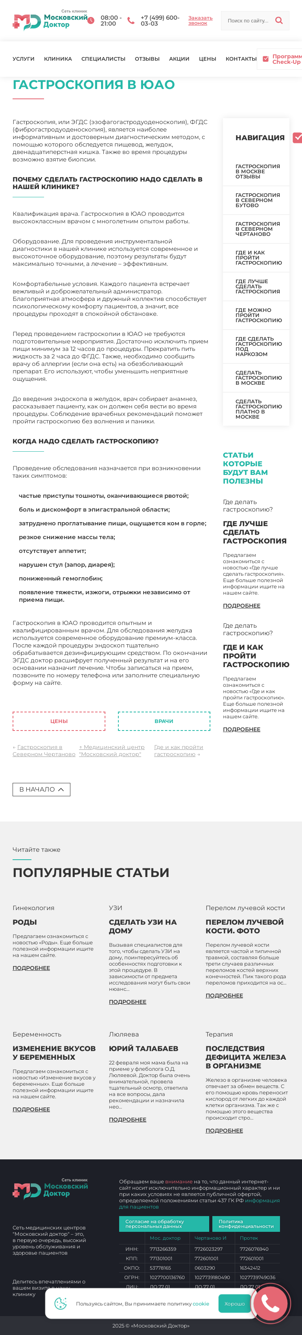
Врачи (164, 721)
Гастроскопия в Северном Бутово (258, 200)
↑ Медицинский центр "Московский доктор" (112, 751)
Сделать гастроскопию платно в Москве (259, 409)
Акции (179, 58)
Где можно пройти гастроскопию (259, 315)
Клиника (58, 58)
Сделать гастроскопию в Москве (259, 377)
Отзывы (147, 58)
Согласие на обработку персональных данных (154, 1223)
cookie (203, 1303)
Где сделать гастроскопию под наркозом (259, 346)
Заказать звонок (200, 20)
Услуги (24, 58)
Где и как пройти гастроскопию (178, 751)
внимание (179, 1181)
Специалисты (103, 58)
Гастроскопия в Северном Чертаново (44, 751)
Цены (207, 58)
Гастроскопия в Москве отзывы (258, 171)
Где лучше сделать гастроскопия (258, 286)
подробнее (241, 605)
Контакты (241, 58)
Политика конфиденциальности (246, 1223)
